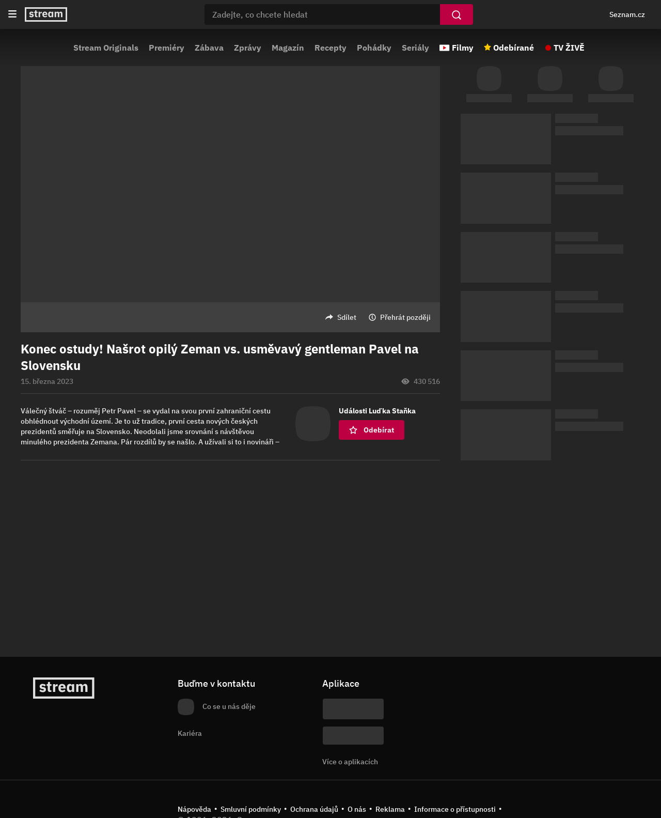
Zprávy (247, 47)
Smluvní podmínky (251, 809)
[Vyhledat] (456, 14)
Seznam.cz (627, 14)
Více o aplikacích (350, 761)
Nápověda (194, 809)
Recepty (330, 47)
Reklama (390, 809)
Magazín (288, 47)
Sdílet (346, 317)
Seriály (415, 47)
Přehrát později (405, 317)
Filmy (463, 47)
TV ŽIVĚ (569, 47)
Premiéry (166, 47)
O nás (357, 809)
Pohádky (374, 47)
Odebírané (513, 47)
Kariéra (190, 733)
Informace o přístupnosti (455, 809)
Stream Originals (105, 47)
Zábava (209, 47)
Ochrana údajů (314, 809)
